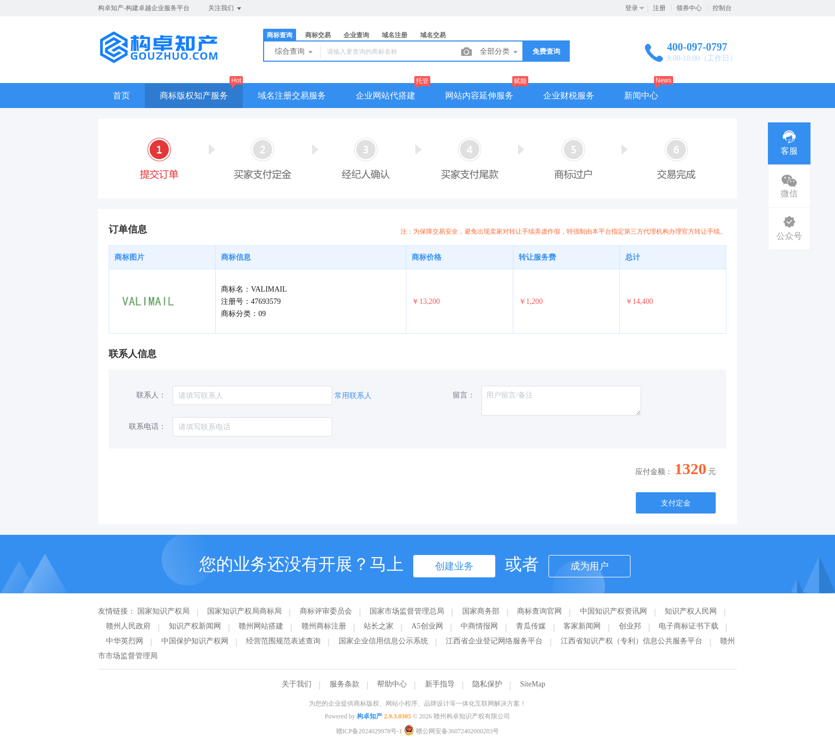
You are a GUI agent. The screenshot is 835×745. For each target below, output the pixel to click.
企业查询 (356, 35)
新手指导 (440, 684)
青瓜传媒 (531, 626)
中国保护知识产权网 (194, 641)
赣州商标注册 (323, 626)
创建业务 (454, 566)
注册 (659, 8)
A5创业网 (427, 626)
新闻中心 (641, 95)
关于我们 (297, 684)
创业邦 (630, 626)
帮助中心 (392, 684)
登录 (631, 8)
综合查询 (294, 52)
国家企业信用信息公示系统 (383, 641)
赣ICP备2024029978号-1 (369, 731)
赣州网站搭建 (261, 626)
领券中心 (689, 8)
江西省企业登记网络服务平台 (494, 641)
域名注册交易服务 (292, 95)
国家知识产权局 (163, 611)
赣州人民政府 (128, 626)
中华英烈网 (124, 641)
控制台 (722, 8)
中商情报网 (479, 626)
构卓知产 (369, 716)
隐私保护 (487, 684)
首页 (121, 95)
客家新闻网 (582, 626)
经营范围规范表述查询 (283, 641)
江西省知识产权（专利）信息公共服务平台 (631, 641)
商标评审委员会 (326, 611)
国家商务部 (481, 611)
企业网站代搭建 (385, 95)
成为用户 (589, 566)
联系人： (151, 395)
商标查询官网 (539, 611)
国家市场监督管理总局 (407, 611)
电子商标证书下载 (688, 626)
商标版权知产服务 (194, 95)
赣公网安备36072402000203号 (451, 731)
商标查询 (279, 35)
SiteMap (532, 684)
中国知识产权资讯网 (613, 611)
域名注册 (394, 35)
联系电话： (147, 427)
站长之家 (379, 626)
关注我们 (225, 8)
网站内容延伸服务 (479, 95)
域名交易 (433, 35)
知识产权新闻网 (195, 626)
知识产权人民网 (691, 611)
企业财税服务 (568, 95)
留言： (464, 395)
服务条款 (344, 684)
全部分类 (499, 52)
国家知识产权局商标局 (244, 611)
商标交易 (318, 35)
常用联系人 (353, 396)
